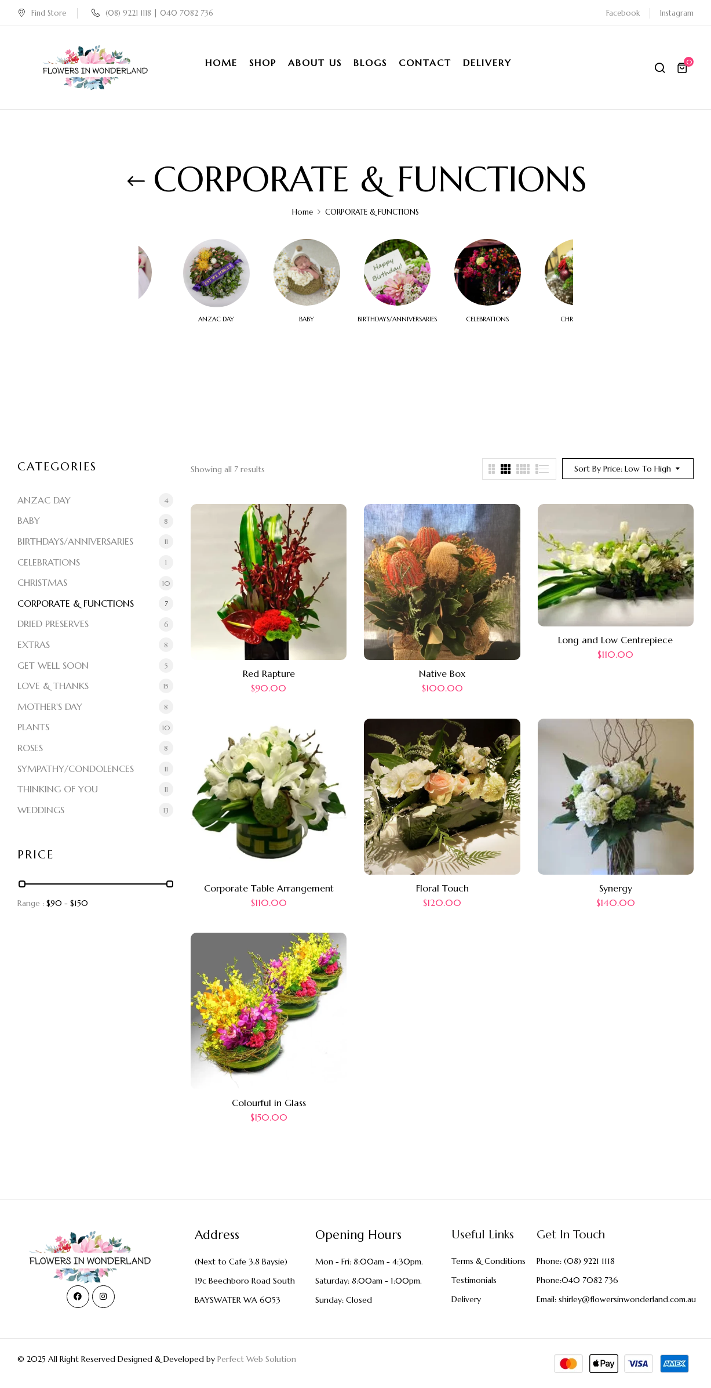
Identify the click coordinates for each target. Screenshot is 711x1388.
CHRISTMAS (42, 582)
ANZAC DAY (216, 319)
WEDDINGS (40, 810)
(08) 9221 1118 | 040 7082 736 (152, 13)
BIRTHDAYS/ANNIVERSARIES (397, 319)
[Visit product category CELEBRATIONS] (487, 272)
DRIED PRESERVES (53, 623)
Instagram (677, 13)
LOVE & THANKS (53, 685)
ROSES (30, 747)
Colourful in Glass (269, 1102)
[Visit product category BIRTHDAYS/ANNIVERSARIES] (397, 272)
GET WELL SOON (53, 665)
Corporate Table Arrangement (269, 888)
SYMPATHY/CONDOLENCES (75, 768)
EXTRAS (33, 644)
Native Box (442, 673)
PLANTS (33, 727)
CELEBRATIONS (487, 319)
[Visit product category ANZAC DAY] (216, 272)
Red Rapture (269, 673)
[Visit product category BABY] (307, 272)
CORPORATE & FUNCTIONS (75, 603)
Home (302, 212)
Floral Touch (442, 888)
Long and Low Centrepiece (615, 640)
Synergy (615, 888)
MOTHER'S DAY (49, 706)
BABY (306, 319)
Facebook (623, 13)
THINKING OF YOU (57, 789)
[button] (684, 68)
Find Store (41, 13)
